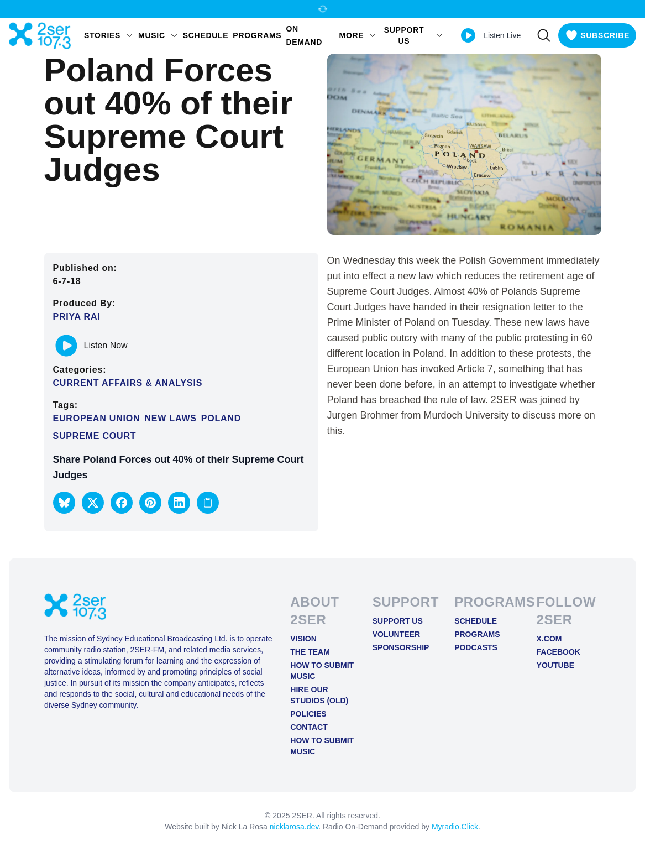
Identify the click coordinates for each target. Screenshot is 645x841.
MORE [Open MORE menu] (358, 35)
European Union (96, 418)
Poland (221, 418)
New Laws (170, 418)
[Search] (544, 35)
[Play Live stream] (468, 35)
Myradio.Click (455, 826)
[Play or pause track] (66, 345)
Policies (308, 713)
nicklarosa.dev (294, 826)
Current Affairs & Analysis (128, 383)
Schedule (206, 35)
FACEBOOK (558, 651)
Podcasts (475, 647)
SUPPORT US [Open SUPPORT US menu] (414, 35)
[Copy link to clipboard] (208, 503)
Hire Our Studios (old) (319, 695)
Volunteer (396, 634)
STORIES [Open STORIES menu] (109, 35)
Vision (303, 638)
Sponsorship (401, 647)
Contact (308, 727)
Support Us (398, 621)
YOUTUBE (555, 665)
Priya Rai (77, 316)
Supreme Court (95, 436)
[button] (64, 503)
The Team (310, 651)
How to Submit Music (322, 671)
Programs (257, 35)
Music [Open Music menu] (158, 35)
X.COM (549, 638)
